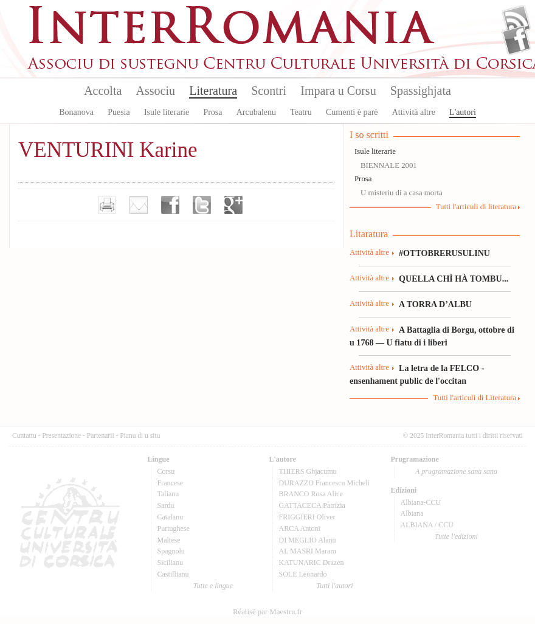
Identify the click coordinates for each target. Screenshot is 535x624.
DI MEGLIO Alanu (307, 540)
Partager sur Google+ (233, 205)
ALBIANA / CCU (427, 525)
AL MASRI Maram (307, 551)
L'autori (462, 112)
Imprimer (107, 205)
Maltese (169, 540)
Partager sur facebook (170, 205)
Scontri (268, 90)
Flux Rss (516, 20)
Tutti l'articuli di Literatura (474, 397)
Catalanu (170, 517)
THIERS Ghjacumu (308, 471)
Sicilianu (170, 562)
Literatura (213, 90)
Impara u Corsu (338, 90)
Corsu (166, 471)
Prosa (212, 112)
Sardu (165, 505)
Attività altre (413, 112)
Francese (170, 483)
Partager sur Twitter (202, 205)
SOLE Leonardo (303, 574)
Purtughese (173, 528)
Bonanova (76, 112)
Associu (155, 90)
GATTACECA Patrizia (312, 505)
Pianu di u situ (140, 435)
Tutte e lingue (213, 585)
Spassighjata (420, 90)
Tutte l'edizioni (456, 536)
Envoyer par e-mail (138, 205)
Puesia (119, 112)
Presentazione (61, 435)
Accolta (103, 90)
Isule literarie (166, 112)
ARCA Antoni (299, 528)
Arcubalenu (256, 112)
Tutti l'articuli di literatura (476, 207)
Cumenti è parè (352, 112)
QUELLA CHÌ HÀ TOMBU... (453, 278)
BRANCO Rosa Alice (311, 494)
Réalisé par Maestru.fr (267, 612)
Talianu (168, 494)
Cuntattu (24, 435)
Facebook (516, 40)
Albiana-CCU (421, 502)
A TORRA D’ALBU (435, 304)
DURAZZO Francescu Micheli (324, 483)
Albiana (412, 513)
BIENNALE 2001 (389, 165)
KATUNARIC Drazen (311, 562)
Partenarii (100, 435)
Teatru (301, 112)
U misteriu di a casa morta (402, 193)
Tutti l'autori (334, 585)
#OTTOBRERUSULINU (444, 253)
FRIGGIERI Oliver (307, 517)
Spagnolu (171, 551)
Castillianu (173, 574)
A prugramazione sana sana (456, 471)
